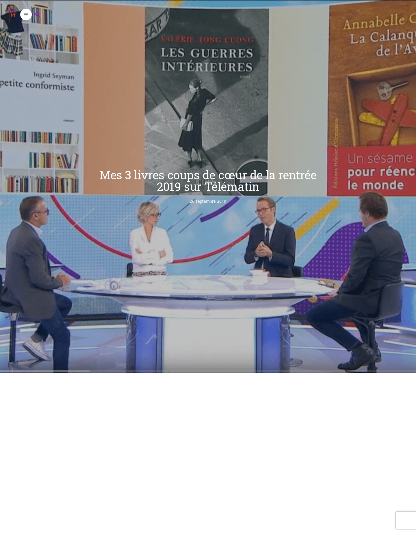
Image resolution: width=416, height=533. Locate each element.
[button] (26, 14)
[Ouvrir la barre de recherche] (37, 14)
